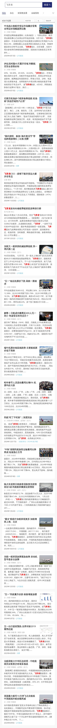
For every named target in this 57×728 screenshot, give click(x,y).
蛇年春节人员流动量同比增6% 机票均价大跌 (20, 384)
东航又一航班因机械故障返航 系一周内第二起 (20, 247)
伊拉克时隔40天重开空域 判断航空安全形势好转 (19, 65)
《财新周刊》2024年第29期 (28, 441)
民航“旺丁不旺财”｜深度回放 (18, 417)
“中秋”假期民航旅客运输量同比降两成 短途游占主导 (20, 451)
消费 (17, 166)
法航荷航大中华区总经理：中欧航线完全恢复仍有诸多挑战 (20, 662)
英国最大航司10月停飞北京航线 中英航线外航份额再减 (19, 697)
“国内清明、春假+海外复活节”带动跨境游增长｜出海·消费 (19, 137)
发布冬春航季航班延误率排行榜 (22, 208)
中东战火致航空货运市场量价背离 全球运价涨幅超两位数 (20, 27)
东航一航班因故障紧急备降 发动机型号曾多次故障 (20, 558)
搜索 (47, 5)
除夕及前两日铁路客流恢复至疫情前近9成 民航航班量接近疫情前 (20, 485)
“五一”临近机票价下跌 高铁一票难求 (20, 282)
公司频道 (20, 56)
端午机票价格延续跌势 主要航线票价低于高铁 (20, 349)
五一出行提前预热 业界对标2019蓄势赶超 (20, 627)
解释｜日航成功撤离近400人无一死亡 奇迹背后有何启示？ (20, 314)
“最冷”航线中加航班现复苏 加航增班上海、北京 (20, 520)
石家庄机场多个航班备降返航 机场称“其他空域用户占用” (20, 100)
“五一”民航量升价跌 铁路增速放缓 (20, 594)
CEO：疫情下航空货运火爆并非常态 (20, 175)
